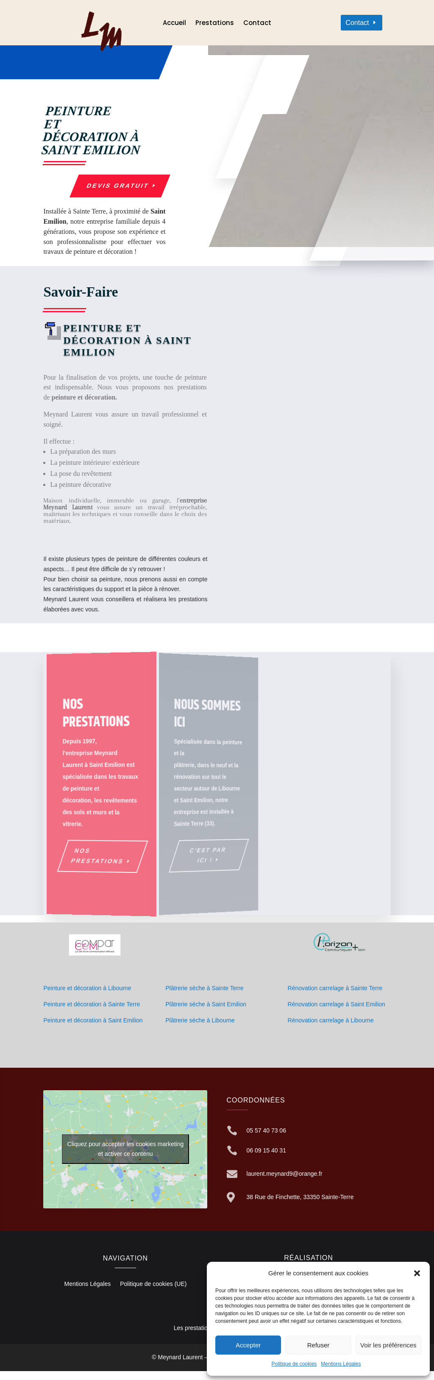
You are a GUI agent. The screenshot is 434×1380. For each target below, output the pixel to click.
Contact (257, 23)
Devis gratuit (118, 185)
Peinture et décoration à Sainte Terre (91, 1004)
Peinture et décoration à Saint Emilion (92, 1020)
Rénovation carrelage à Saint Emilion (336, 1004)
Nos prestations (99, 856)
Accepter (248, 1345)
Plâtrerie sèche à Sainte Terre (204, 988)
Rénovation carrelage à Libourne (331, 1020)
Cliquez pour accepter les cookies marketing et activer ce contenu (125, 1149)
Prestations (214, 23)
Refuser (318, 1345)
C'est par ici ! (199, 853)
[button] (417, 1273)
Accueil (174, 23)
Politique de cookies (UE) (153, 1284)
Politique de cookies (294, 1364)
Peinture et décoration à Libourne (87, 988)
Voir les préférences (388, 1345)
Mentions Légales (341, 1364)
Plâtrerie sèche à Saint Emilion (205, 1004)
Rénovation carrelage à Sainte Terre (335, 988)
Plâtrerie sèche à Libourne (199, 1020)
